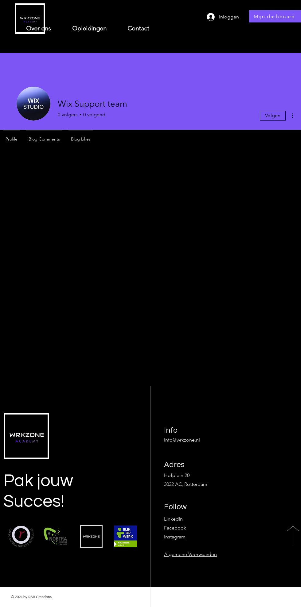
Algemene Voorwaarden (190, 554)
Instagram (175, 537)
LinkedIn (173, 519)
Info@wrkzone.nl (182, 440)
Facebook (175, 528)
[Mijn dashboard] (275, 16)
